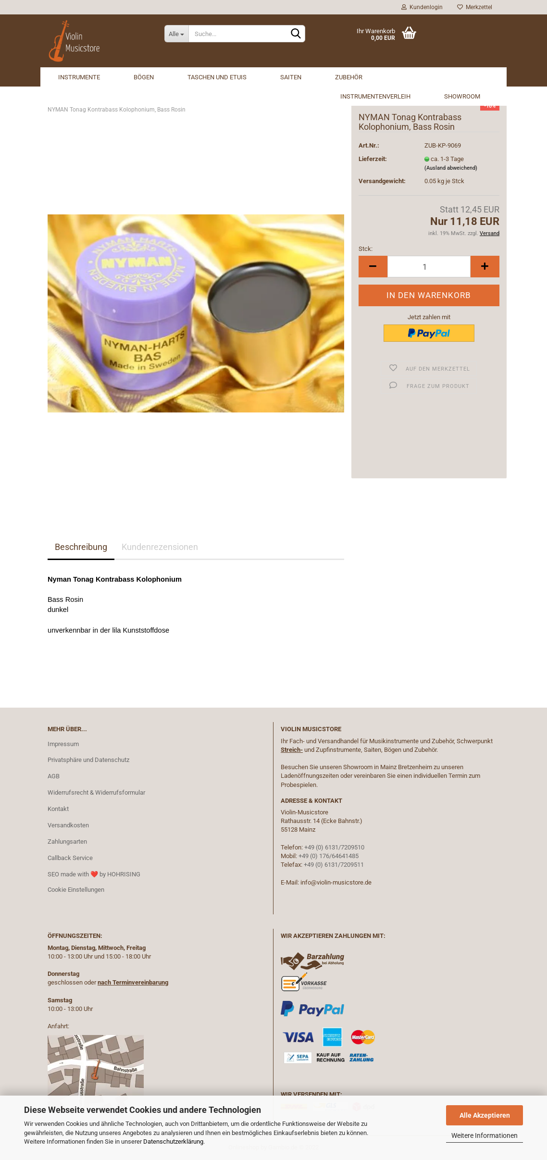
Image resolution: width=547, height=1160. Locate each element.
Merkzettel (474, 7)
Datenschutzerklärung (173, 1141)
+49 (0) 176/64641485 (328, 856)
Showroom (462, 96)
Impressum (63, 744)
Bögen (144, 77)
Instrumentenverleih (375, 96)
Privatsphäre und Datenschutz (88, 759)
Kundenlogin (422, 7)
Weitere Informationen (484, 1135)
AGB (54, 776)
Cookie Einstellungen (76, 889)
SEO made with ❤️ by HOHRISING (94, 874)
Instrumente (79, 77)
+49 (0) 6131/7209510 (334, 847)
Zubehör (348, 77)
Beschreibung (81, 547)
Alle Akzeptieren (485, 1115)
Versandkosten (68, 825)
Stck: (366, 248)
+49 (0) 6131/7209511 (334, 864)
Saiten (290, 77)
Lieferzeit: (373, 158)
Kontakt (58, 808)
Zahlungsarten (67, 841)
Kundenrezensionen (160, 547)
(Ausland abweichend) (450, 168)
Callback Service (70, 857)
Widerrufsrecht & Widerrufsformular (96, 792)
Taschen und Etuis (217, 77)
